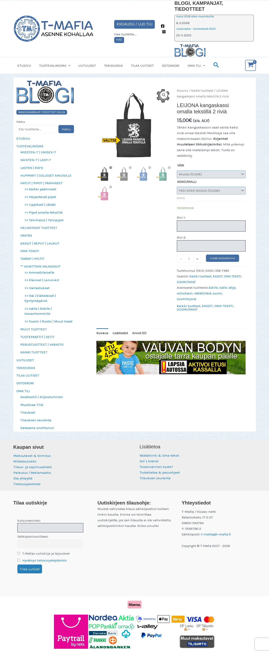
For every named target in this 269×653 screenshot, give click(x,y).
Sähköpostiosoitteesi (32, 536)
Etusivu (182, 91)
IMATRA (26, 235)
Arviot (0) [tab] (139, 333)
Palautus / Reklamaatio (32, 473)
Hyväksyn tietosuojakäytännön (44, 560)
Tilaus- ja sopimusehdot (32, 467)
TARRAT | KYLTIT (32, 259)
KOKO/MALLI (186, 182)
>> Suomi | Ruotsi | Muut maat (48, 321)
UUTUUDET (84, 65)
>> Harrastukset (37, 288)
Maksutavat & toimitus (32, 456)
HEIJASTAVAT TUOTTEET (38, 228)
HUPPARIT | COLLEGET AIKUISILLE (46, 175)
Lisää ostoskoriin (222, 258)
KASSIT (218, 276)
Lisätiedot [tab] (120, 333)
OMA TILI (188, 65)
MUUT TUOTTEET (33, 329)
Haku (20, 122)
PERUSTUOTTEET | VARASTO (41, 344)
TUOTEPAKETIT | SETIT (37, 337)
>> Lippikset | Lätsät (40, 204)
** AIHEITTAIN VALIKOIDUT (40, 266)
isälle (223, 288)
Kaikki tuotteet (202, 91)
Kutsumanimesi (29, 520)
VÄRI (180, 165)
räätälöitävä (202, 293)
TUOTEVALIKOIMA (53, 65)
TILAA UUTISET (137, 65)
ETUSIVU (24, 65)
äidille (213, 288)
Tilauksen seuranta (35, 420)
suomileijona (186, 299)
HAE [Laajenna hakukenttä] (119, 39)
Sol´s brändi (149, 461)
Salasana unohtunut (37, 428)
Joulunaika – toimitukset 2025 (196, 29)
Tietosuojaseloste (27, 484)
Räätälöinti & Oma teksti (159, 455)
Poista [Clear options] (181, 198)
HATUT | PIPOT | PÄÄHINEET (41, 183)
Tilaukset (27, 412)
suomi (217, 293)
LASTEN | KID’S (31, 168)
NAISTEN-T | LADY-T (35, 160)
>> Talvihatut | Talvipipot (43, 220)
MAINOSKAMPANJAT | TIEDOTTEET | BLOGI (41, 112)
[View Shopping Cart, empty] (250, 65)
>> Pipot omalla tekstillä (43, 212)
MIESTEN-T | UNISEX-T (38, 152)
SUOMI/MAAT (186, 282)
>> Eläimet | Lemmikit (41, 280)
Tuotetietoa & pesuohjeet (160, 472)
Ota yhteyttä (23, 478)
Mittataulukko (24, 461)
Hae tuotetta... (125, 34)
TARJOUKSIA (109, 65)
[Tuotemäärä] (189, 259)
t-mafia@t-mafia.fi (216, 534)
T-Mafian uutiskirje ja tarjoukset (43, 553)
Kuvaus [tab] (102, 333)
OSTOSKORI (164, 65)
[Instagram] (164, 32)
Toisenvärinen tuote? (156, 467)
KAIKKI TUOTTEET (33, 352)
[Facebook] (163, 26)
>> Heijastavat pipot (40, 197)
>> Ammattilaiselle (39, 272)
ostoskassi (185, 293)
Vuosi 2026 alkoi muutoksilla (195, 16)
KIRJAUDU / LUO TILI (135, 24)
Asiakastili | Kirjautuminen (41, 397)
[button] (66, 65)
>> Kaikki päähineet (40, 189)
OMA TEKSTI (29, 251)
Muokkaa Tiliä (31, 405)
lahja (231, 288)
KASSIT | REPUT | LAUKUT (39, 243)
